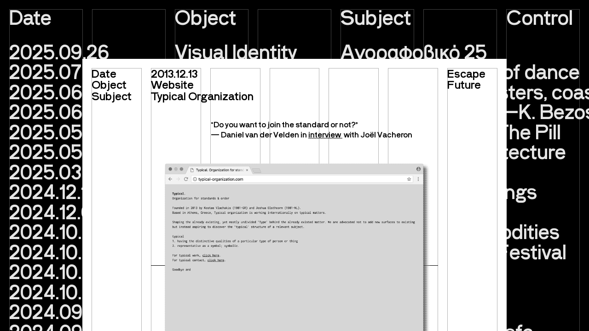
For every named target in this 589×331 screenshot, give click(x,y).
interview (325, 134)
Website (172, 84)
